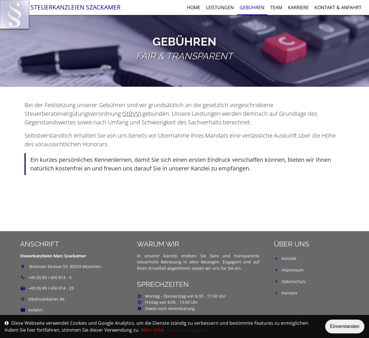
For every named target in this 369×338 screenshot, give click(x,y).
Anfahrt (31, 310)
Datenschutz (294, 281)
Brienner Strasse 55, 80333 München (64, 266)
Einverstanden (344, 326)
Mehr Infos (152, 330)
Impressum (293, 270)
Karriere (290, 293)
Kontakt (289, 258)
